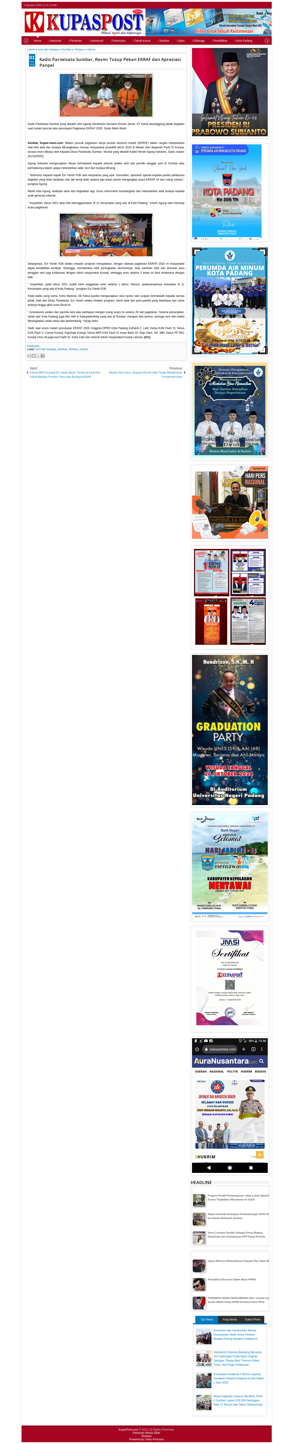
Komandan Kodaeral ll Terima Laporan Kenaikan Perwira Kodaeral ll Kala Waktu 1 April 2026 (239, 1378)
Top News (207, 1319)
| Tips (255, 40)
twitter (248, 5)
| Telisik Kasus (134, 40)
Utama (84, 349)
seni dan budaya (46, 349)
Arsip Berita (230, 1319)
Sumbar (62, 349)
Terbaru (73, 349)
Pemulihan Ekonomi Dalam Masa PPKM (232, 1279)
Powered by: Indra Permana (146, 1439)
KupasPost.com (128, 1429)
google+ (260, 5)
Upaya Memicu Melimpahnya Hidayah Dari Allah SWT (240, 1261)
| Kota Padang (235, 40)
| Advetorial (89, 40)
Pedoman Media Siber (146, 1432)
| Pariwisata (110, 40)
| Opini (172, 40)
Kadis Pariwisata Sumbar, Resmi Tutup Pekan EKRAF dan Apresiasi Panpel (110, 62)
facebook (254, 5)
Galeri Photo (253, 1319)
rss (266, 5)
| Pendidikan (212, 40)
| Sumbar (155, 40)
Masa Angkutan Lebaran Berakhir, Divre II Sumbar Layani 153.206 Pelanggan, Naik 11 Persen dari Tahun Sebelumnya (238, 1400)
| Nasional (47, 40)
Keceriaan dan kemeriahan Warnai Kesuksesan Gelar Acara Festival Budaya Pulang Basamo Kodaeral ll (235, 1334)
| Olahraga (190, 40)
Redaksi (146, 1436)
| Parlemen (67, 40)
